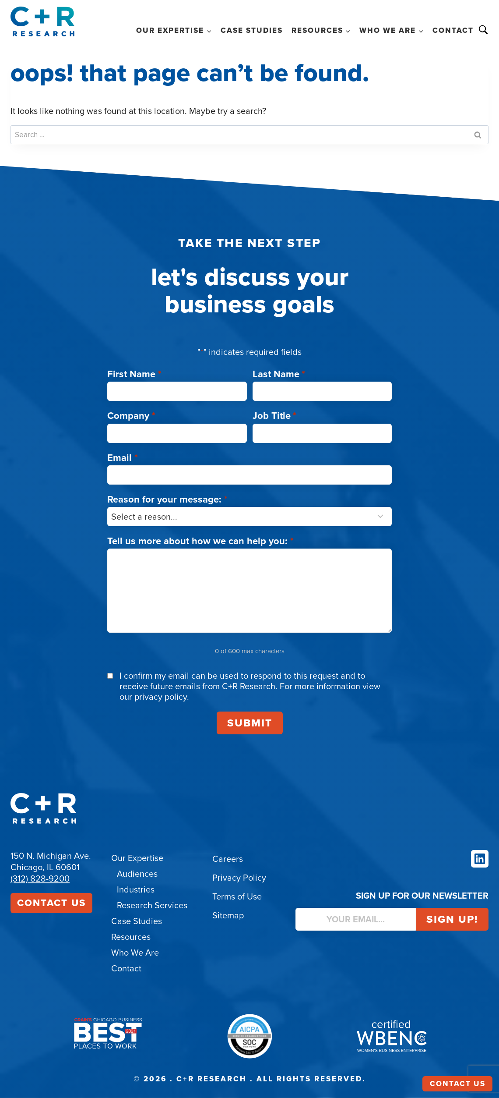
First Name (134, 374)
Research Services (152, 905)
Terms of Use (237, 896)
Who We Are (135, 952)
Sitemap (228, 915)
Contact (453, 30)
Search (483, 30)
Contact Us (51, 903)
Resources (131, 936)
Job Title (275, 415)
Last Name (279, 374)
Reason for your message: (167, 499)
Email (122, 457)
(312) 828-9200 (40, 878)
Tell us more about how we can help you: (200, 541)
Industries (136, 889)
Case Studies (252, 30)
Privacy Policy (239, 877)
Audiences (137, 873)
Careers (227, 858)
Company (131, 415)
